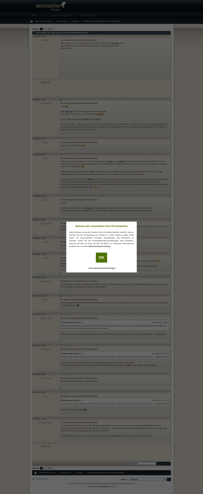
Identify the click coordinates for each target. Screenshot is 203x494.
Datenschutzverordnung (99, 246)
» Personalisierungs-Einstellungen (101, 268)
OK (101, 257)
